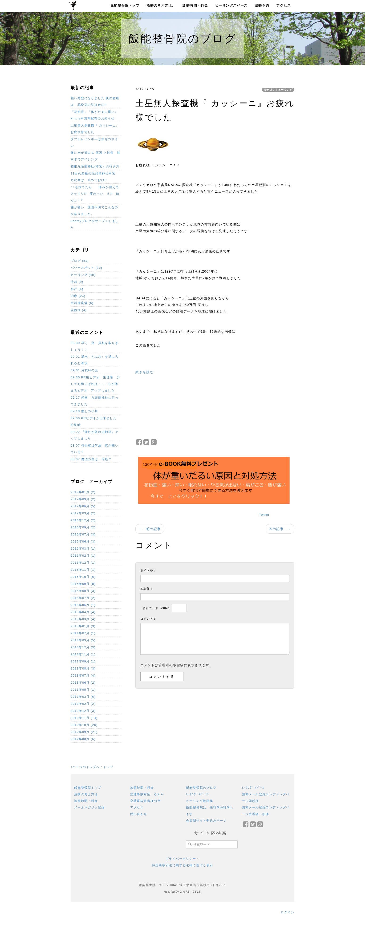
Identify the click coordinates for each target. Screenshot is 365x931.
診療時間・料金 (195, 5)
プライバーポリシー (181, 858)
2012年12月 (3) (83, 711)
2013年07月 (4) (83, 675)
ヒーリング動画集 (199, 801)
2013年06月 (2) (83, 682)
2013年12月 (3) (83, 647)
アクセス (283, 5)
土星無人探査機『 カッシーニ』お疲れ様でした (95, 129)
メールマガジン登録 (89, 807)
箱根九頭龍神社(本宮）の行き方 (95, 166)
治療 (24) (78, 296)
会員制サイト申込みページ (206, 820)
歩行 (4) (77, 289)
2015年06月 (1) (83, 605)
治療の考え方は (86, 794)
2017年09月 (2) (83, 499)
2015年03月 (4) (83, 619)
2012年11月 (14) (84, 718)
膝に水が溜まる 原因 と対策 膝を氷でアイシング (96, 156)
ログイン (287, 912)
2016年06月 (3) (83, 541)
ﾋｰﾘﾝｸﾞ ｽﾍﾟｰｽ (197, 794)
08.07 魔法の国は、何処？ (91, 459)
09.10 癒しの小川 (84, 411)
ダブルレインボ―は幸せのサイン (94, 142)
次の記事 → (280, 529)
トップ (108, 767)
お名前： (146, 588)
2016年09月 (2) (83, 527)
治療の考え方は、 (160, 5)
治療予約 (262, 5)
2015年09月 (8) (83, 584)
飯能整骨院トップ (124, 5)
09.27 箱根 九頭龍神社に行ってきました (94, 401)
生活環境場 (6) (82, 303)
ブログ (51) (80, 260)
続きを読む (144, 372)
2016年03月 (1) (83, 548)
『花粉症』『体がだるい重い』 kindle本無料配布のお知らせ (94, 115)
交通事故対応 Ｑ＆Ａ (147, 794)
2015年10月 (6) (83, 576)
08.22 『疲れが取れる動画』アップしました (94, 435)
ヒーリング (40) (83, 275)
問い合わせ (138, 814)
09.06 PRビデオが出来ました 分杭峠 (95, 421)
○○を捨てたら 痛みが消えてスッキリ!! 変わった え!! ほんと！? (95, 193)
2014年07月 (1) (83, 633)
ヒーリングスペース (231, 5)
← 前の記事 (150, 529)
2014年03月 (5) (83, 640)
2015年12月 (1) (83, 562)
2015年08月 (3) (83, 591)
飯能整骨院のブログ (201, 787)
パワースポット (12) (86, 267)
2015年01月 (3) (83, 626)
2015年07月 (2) (83, 598)
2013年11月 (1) (83, 654)
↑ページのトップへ (85, 767)
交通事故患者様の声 (145, 801)
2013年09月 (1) (83, 661)
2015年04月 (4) (83, 612)
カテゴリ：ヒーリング (278, 89)
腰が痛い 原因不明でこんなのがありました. (94, 211)
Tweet (264, 515)
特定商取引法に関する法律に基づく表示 (182, 865)
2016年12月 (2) (83, 520)
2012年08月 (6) (83, 739)
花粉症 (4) (79, 310)
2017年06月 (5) (83, 506)
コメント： (148, 618)
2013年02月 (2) (83, 703)
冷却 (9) (77, 282)
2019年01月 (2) (83, 492)
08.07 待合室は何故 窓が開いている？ (94, 449)
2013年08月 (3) (83, 668)
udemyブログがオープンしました (95, 224)
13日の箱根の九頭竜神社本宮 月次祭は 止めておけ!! (95, 177)
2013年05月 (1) (83, 689)
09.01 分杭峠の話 (84, 370)
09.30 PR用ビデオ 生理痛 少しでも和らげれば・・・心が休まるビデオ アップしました (95, 384)
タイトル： (148, 570)
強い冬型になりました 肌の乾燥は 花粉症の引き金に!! (95, 101)
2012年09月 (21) (84, 732)
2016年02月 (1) (83, 555)
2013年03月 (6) (83, 696)
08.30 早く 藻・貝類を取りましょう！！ (94, 346)
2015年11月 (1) (83, 569)
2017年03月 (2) (83, 513)
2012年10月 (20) (84, 725)
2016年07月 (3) (83, 534)
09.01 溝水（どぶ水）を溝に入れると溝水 (94, 360)
